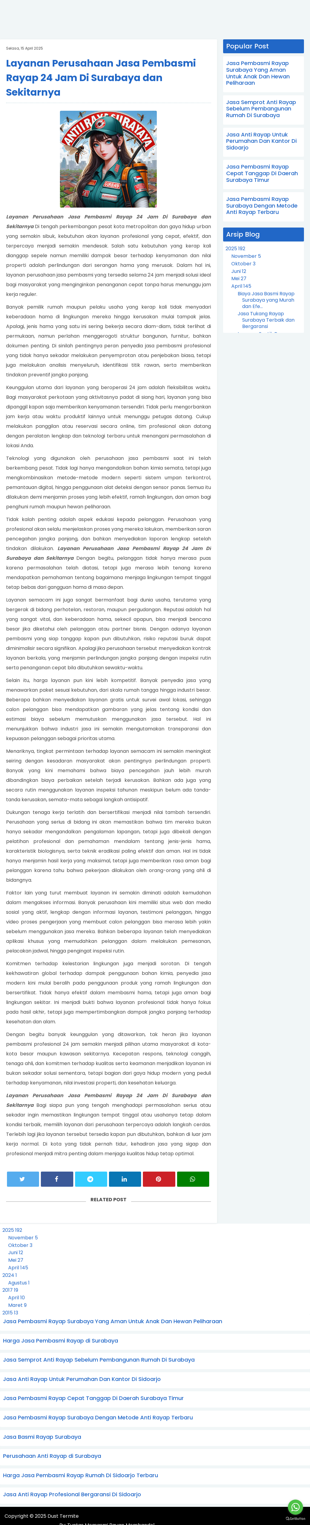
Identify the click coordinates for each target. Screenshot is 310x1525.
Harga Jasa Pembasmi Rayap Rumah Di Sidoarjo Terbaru (80, 1475)
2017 (10, 1290)
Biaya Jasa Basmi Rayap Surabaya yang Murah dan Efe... (266, 300)
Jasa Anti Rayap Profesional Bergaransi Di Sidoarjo (72, 1494)
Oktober (243, 263)
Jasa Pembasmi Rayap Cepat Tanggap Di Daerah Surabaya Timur (262, 173)
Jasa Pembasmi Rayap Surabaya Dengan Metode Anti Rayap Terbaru (262, 205)
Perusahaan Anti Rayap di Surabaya (52, 1456)
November (246, 256)
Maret (17, 1305)
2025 (235, 248)
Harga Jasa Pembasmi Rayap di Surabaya (60, 1340)
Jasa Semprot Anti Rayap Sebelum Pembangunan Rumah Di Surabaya (261, 108)
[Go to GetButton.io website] (295, 1519)
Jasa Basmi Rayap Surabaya (42, 1437)
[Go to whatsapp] (295, 1507)
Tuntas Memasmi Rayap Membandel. (259, 1516)
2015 (10, 1312)
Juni (238, 271)
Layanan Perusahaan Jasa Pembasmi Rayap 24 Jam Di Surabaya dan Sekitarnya (101, 77)
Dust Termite (63, 1516)
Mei (238, 278)
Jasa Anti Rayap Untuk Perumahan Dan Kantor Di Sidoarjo (261, 141)
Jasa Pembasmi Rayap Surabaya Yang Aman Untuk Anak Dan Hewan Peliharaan (258, 73)
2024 (9, 1275)
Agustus (19, 1282)
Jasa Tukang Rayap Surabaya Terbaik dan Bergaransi (266, 320)
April (241, 286)
